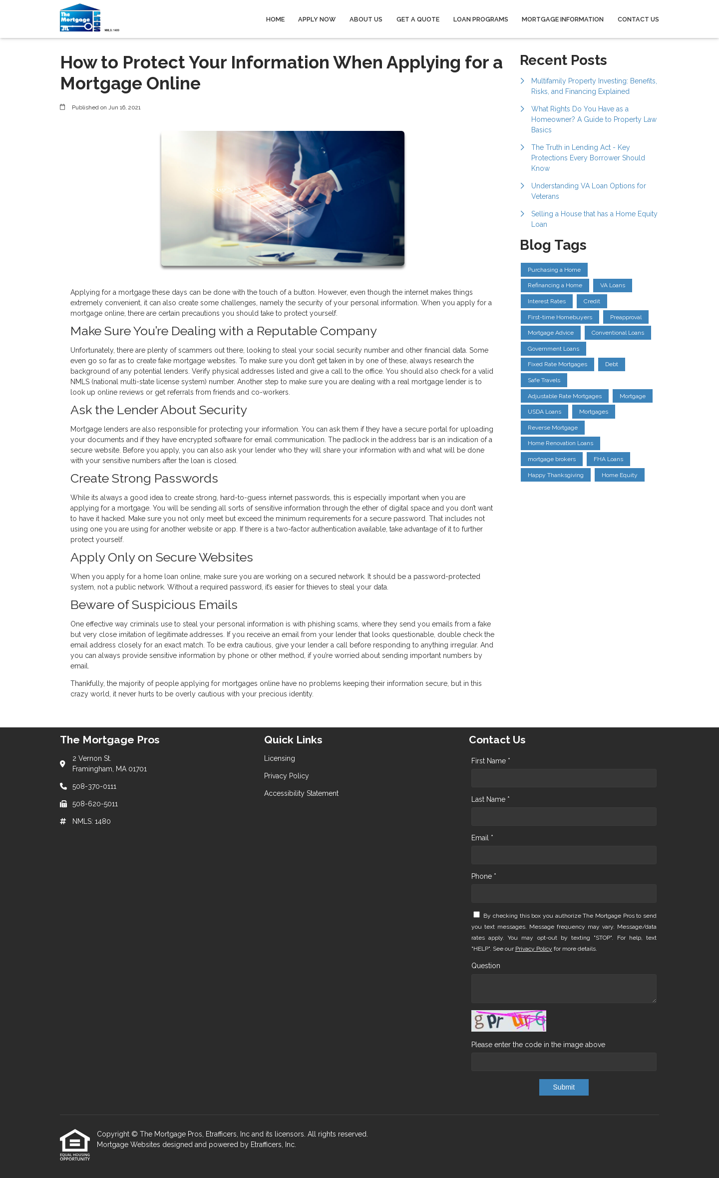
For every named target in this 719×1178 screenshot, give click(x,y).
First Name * (490, 761)
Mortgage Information (563, 19)
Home (275, 19)
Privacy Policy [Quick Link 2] (286, 776)
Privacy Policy (533, 948)
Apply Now (317, 19)
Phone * (483, 876)
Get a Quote (417, 19)
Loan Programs (480, 19)
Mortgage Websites (129, 1145)
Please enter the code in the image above (538, 1045)
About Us (366, 19)
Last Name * (490, 799)
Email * (482, 838)
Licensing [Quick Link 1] (279, 758)
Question (485, 966)
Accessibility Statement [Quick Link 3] (301, 793)
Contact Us (638, 19)
